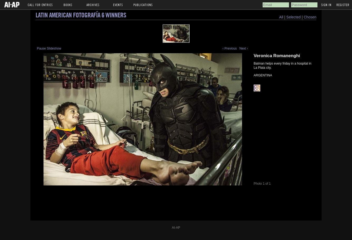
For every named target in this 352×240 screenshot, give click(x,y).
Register (342, 5)
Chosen (310, 17)
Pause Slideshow (49, 48)
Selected (294, 17)
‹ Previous (230, 48)
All (281, 17)
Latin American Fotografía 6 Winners (81, 15)
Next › (243, 48)
